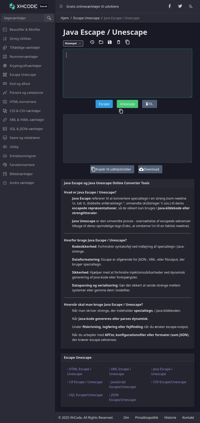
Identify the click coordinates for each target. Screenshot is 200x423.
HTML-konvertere (18, 101)
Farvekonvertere (17, 165)
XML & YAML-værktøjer (22, 119)
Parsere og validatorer (22, 92)
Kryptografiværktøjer (20, 65)
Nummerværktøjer (19, 56)
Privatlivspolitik (146, 417)
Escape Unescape (18, 74)
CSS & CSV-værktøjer (20, 111)
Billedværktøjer (16, 174)
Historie (170, 417)
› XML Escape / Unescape (120, 371)
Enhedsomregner (18, 156)
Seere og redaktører (20, 137)
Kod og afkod (15, 83)
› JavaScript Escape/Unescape (122, 384)
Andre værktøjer (17, 183)
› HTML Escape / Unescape (79, 371)
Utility (9, 147)
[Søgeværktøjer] (23, 18)
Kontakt (188, 417)
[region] (27, 218)
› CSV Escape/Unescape (168, 382)
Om (126, 417)
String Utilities (15, 38)
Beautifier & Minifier (20, 29)
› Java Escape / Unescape (161, 371)
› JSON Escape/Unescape (122, 397)
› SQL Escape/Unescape (85, 395)
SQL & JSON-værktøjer (21, 129)
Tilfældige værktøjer (20, 47)
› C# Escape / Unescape (84, 382)
